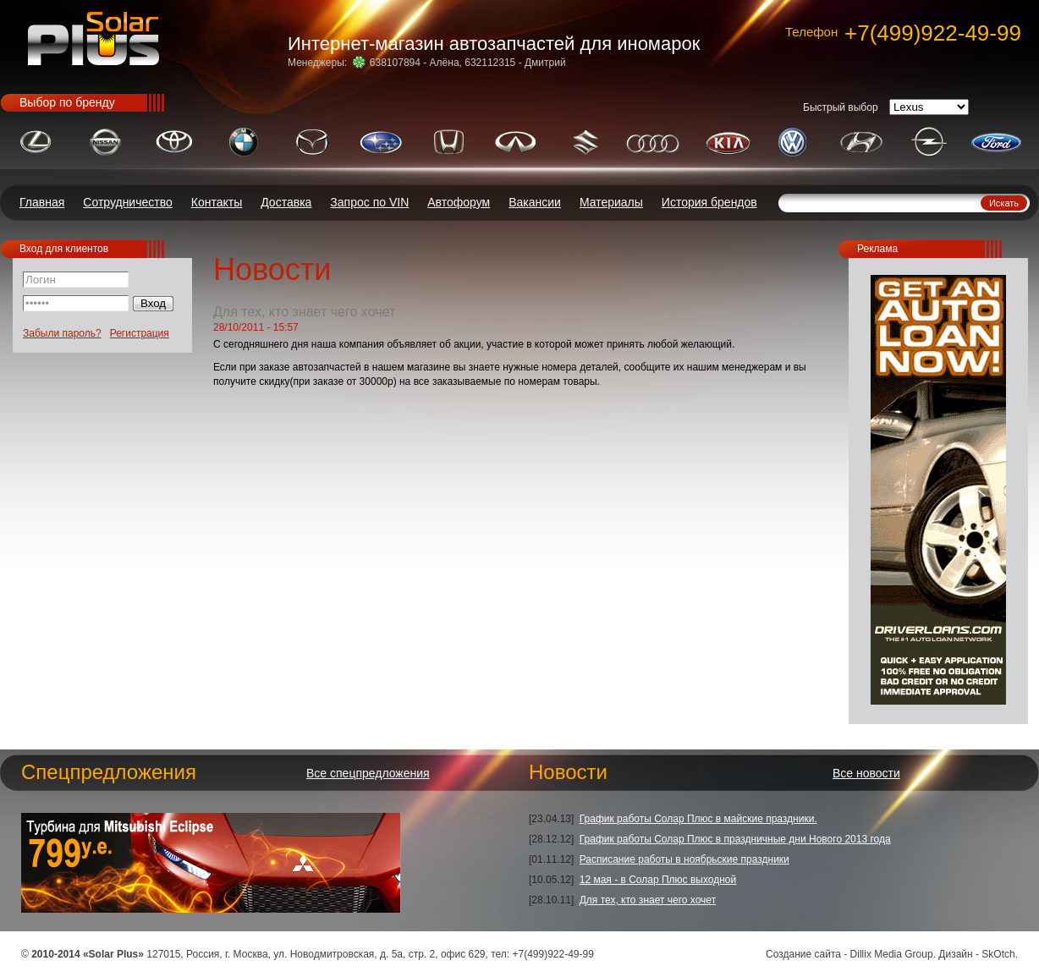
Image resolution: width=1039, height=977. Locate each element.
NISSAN (105, 141)
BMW (243, 141)
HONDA (449, 141)
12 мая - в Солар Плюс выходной (658, 880)
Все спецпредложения (368, 773)
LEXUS (35, 141)
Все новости (866, 773)
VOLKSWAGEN (792, 141)
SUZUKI (586, 141)
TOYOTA (174, 141)
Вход (153, 303)
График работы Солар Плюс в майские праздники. (698, 819)
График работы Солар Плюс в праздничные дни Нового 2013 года (735, 839)
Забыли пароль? (62, 333)
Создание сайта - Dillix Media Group (849, 954)
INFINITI (515, 141)
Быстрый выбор (840, 107)
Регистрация (139, 333)
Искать (1004, 203)
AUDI (652, 141)
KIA (728, 141)
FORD (996, 141)
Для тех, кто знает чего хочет (648, 900)
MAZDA (312, 141)
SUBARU (381, 141)
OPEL (929, 141)
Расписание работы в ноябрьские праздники (684, 859)
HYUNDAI (861, 141)
